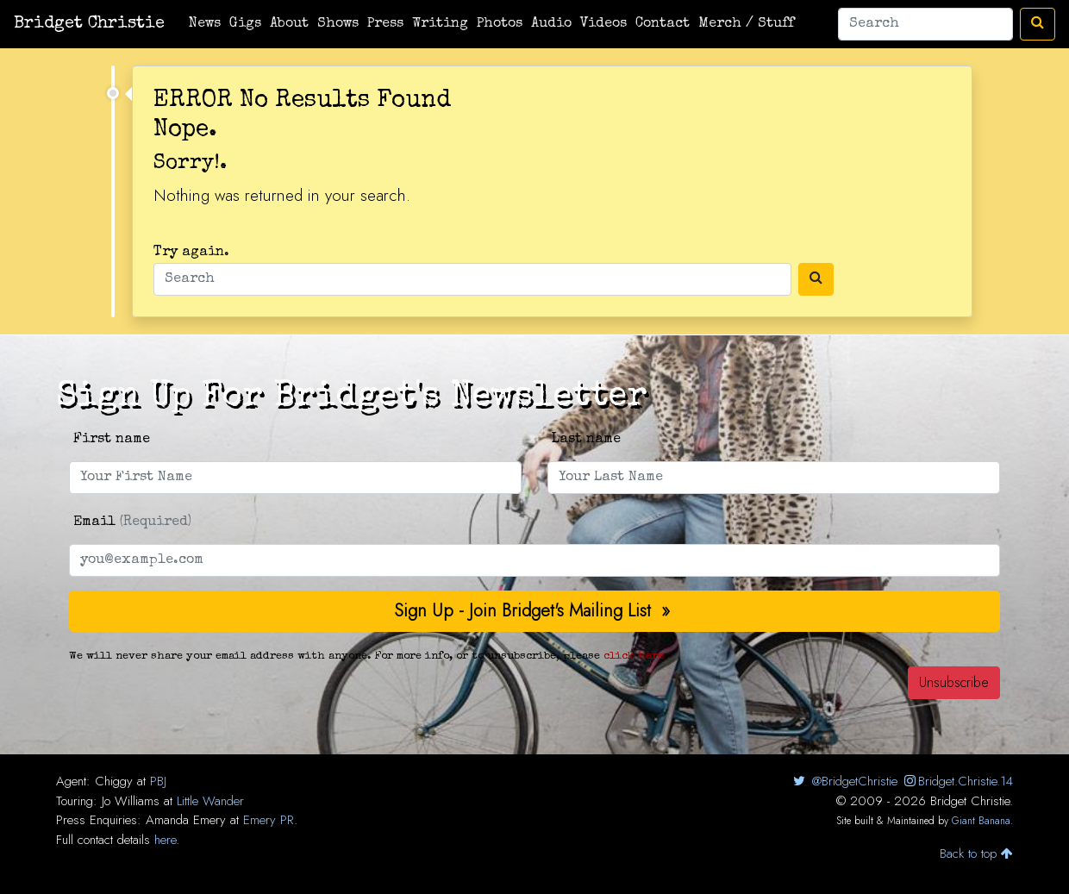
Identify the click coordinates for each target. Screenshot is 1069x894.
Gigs (245, 24)
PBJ (158, 781)
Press (385, 24)
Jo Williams (130, 800)
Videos (603, 24)
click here (633, 656)
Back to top (976, 853)
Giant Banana (981, 820)
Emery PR (268, 819)
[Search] (925, 24)
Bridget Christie (89, 24)
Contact (662, 24)
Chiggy (114, 781)
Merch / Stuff (746, 24)
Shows (338, 24)
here (165, 839)
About (289, 24)
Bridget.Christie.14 (957, 781)
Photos (499, 24)
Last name (586, 440)
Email (132, 522)
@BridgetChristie (844, 781)
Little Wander (210, 800)
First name (111, 440)
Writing (440, 24)
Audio (551, 24)
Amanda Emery (186, 819)
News (205, 24)
